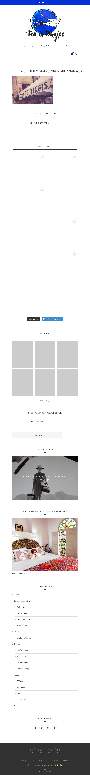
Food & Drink (23, 656)
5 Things (20, 681)
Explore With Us (24, 638)
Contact (55, 761)
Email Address (37, 422)
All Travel (21, 687)
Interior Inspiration (22, 601)
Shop (24, 761)
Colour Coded (23, 607)
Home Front (22, 613)
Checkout (43, 761)
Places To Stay (23, 700)
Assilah (20, 693)
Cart (33, 761)
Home (65, 761)
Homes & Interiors (24, 619)
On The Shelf (22, 663)
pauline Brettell (39, 123)
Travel (17, 675)
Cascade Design (56, 765)
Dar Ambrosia (18, 573)
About (16, 595)
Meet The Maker (24, 625)
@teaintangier (45, 400)
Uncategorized (20, 706)
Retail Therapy (23, 669)
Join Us (17, 632)
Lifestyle (18, 644)
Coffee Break (22, 650)
